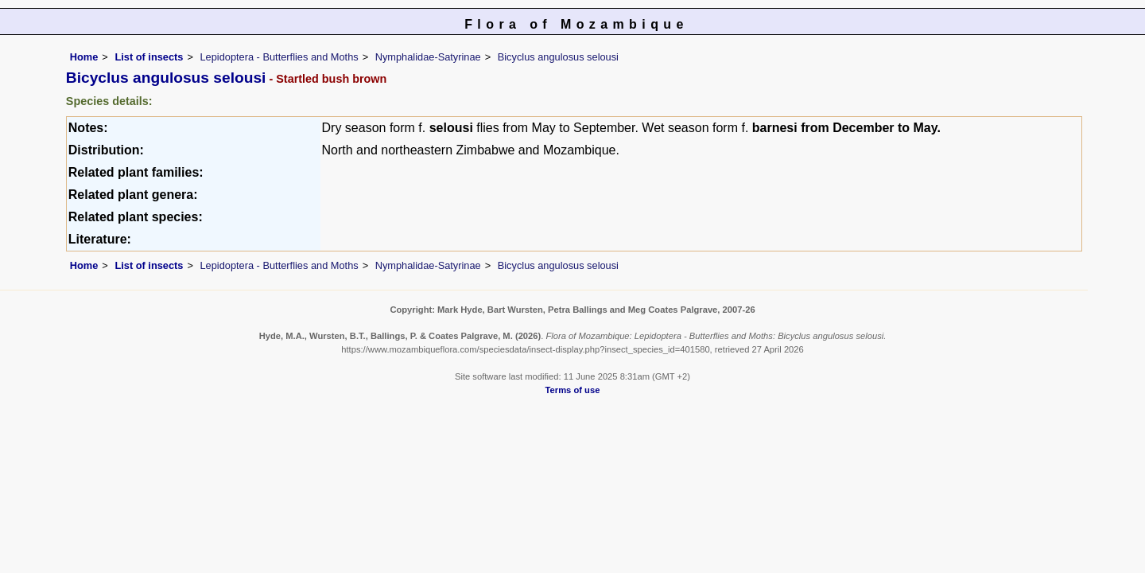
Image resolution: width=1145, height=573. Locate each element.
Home (84, 57)
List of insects (148, 57)
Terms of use (572, 390)
